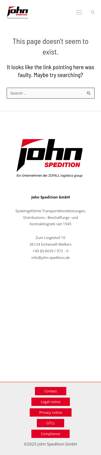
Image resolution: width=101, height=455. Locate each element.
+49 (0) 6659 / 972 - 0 (50, 250)
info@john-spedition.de (50, 257)
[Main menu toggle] (79, 12)
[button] (93, 12)
